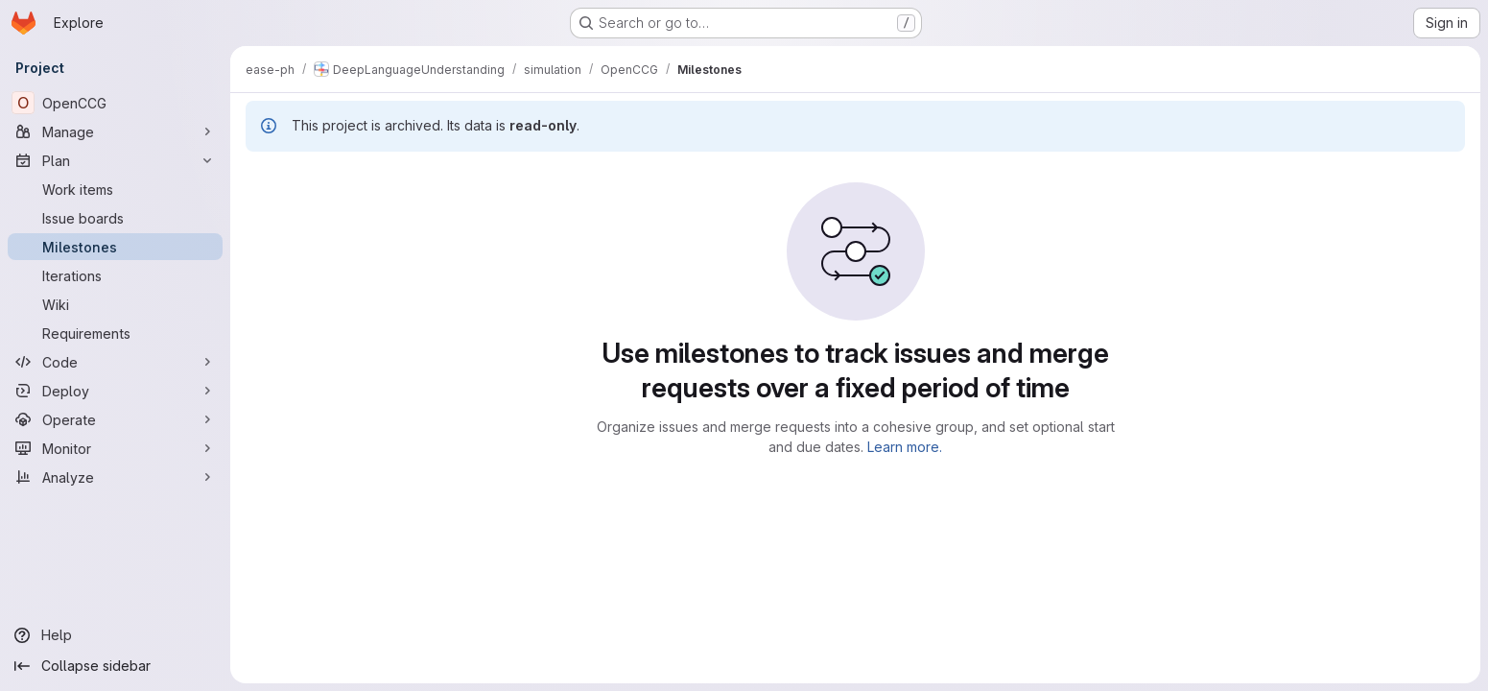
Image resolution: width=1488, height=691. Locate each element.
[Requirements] (115, 333)
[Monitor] (115, 448)
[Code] (115, 361)
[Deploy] (115, 390)
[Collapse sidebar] (115, 666)
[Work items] (115, 189)
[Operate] (115, 419)
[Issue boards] (115, 217)
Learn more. (904, 447)
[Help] (115, 635)
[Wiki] (115, 304)
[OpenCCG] (115, 102)
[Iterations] (115, 275)
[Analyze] (115, 477)
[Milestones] (115, 246)
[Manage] (115, 131)
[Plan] (115, 160)
